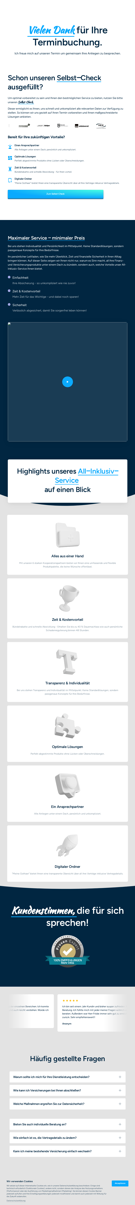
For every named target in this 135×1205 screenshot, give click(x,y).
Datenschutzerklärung (16, 1200)
